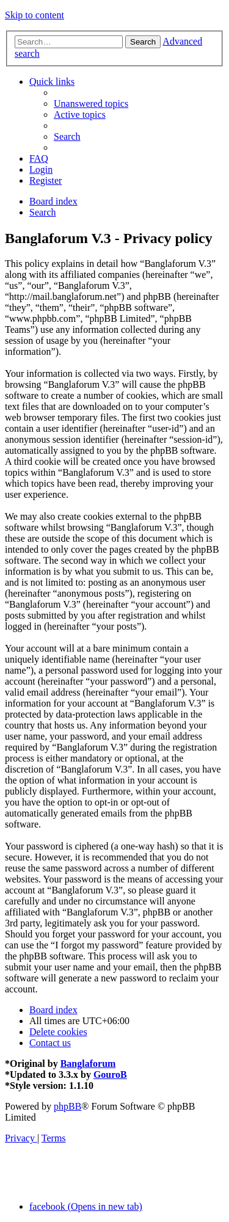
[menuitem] (91, 103)
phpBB (67, 1106)
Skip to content (34, 15)
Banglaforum (88, 1063)
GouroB (110, 1074)
